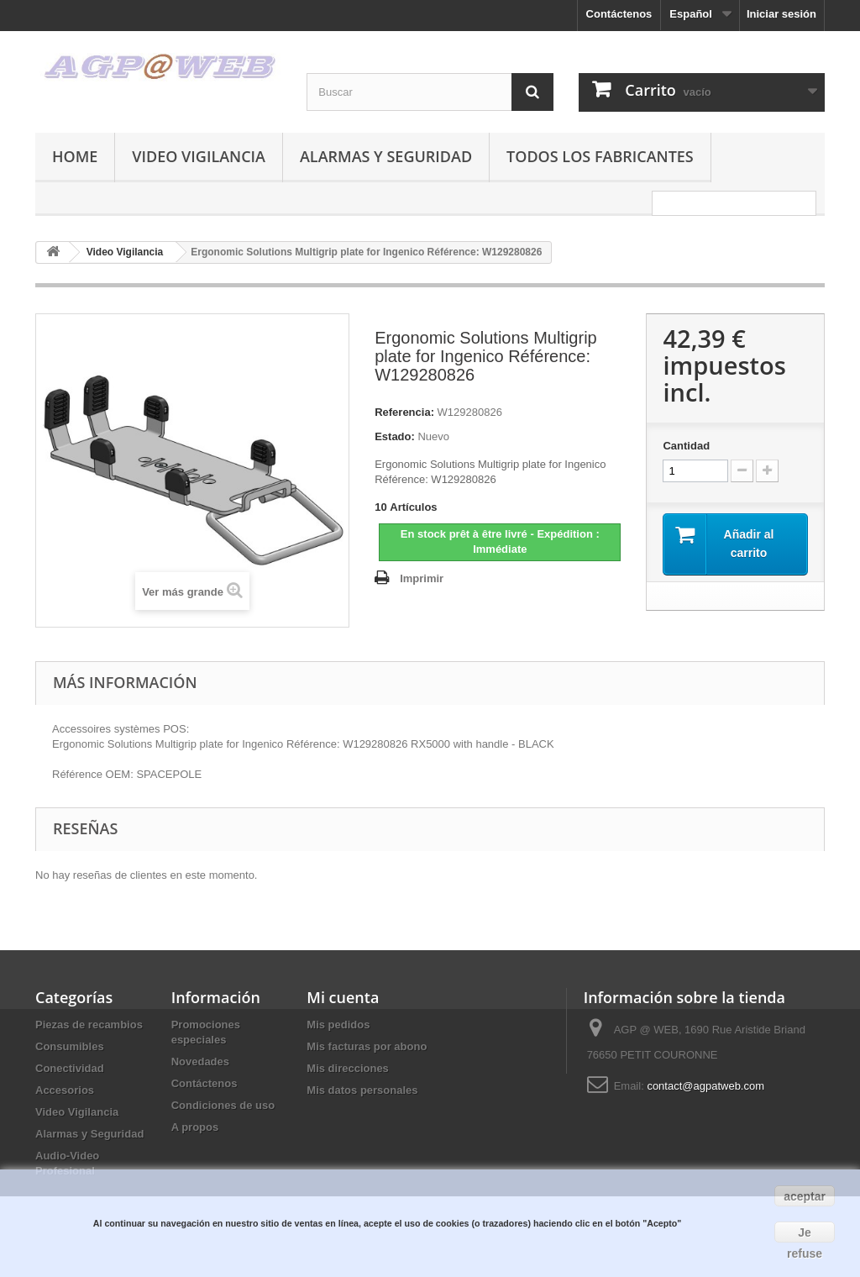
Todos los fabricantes (600, 156)
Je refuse (804, 1234)
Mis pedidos (338, 1024)
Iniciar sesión (781, 14)
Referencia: (404, 412)
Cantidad (686, 445)
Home (74, 156)
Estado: (395, 436)
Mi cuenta (343, 997)
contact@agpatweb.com (705, 1086)
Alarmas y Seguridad (386, 156)
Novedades (200, 1061)
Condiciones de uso (223, 1105)
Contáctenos (619, 14)
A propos (195, 1127)
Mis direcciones (348, 1068)
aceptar (805, 1196)
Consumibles (69, 1046)
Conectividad (69, 1068)
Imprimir (421, 578)
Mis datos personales (362, 1090)
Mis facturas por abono (367, 1046)
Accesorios (64, 1090)
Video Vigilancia (198, 156)
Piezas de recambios (89, 1024)
